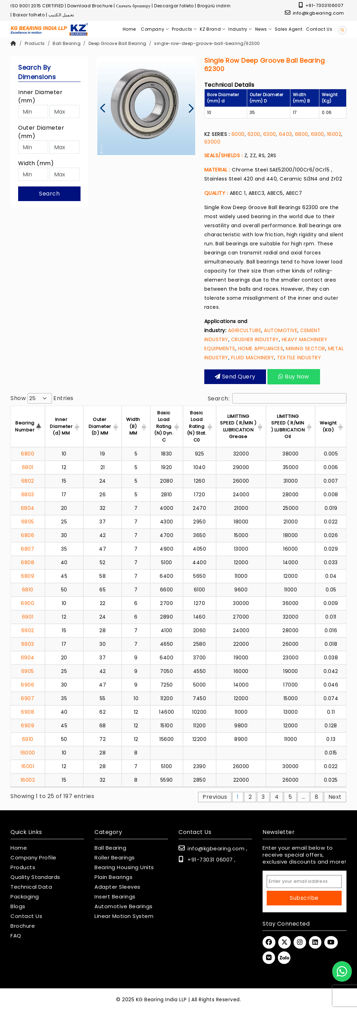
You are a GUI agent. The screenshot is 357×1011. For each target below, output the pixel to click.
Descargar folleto (174, 6)
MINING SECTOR (305, 348)
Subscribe (304, 898)
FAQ (15, 935)
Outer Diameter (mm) (41, 132)
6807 (27, 548)
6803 (27, 494)
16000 (27, 752)
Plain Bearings (113, 877)
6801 (27, 467)
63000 (212, 141)
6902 (27, 630)
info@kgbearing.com (314, 13)
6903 (27, 644)
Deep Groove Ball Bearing (117, 43)
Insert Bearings (115, 896)
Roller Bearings (114, 857)
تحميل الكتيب (61, 15)
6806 (27, 535)
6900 (317, 134)
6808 (27, 562)
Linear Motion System (123, 916)
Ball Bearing (67, 43)
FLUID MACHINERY (252, 357)
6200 (254, 134)
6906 (27, 684)
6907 (27, 698)
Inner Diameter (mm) (40, 96)
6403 (285, 134)
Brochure (22, 925)
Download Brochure (90, 6)
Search (49, 194)
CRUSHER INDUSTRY (255, 339)
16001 (28, 766)
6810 (27, 589)
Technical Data (31, 886)
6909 (27, 725)
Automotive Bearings (123, 906)
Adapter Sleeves (117, 886)
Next (335, 797)
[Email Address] (304, 881)
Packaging (24, 896)
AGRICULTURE (244, 330)
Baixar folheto (29, 15)
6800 (301, 134)
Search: (277, 398)
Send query (235, 377)
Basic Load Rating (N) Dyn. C (163, 426)
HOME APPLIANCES (260, 348)
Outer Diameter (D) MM (100, 426)
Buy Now (293, 377)
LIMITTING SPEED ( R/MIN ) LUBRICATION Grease (238, 426)
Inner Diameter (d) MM (61, 426)
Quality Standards (35, 877)
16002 (334, 134)
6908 (27, 712)
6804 (28, 508)
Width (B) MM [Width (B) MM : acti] (133, 426)
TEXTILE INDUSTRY (299, 357)
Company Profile (33, 857)
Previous (215, 797)
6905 (27, 671)
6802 (27, 480)
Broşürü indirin (214, 6)
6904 (28, 657)
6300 (269, 134)
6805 (27, 521)
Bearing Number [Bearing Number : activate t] (25, 426)
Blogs (17, 906)
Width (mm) (36, 163)
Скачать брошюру (133, 6)
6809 (27, 576)
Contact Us (26, 916)
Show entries (42, 398)
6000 (238, 134)
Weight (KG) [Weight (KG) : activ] (328, 426)
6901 (27, 616)
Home (18, 847)
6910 (27, 739)
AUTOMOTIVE (280, 330)
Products (35, 43)
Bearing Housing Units (124, 867)
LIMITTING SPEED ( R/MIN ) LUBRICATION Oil (288, 426)
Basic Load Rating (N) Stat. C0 (197, 426)
